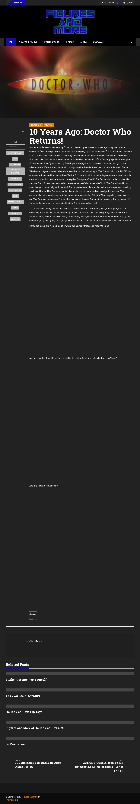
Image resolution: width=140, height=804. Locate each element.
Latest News (108, 2)
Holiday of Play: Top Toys (24, 712)
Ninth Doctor (15, 190)
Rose (15, 196)
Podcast (98, 42)
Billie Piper (15, 165)
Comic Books (52, 42)
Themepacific (12, 800)
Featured (15, 219)
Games (70, 42)
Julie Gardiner (15, 184)
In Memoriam (15, 744)
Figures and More (30, 797)
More (83, 42)
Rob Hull (15, 133)
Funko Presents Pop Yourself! (26, 679)
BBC (15, 159)
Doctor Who (15, 179)
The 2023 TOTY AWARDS (23, 695)
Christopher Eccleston (15, 171)
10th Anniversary (15, 153)
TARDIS (15, 208)
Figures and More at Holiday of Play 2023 (35, 728)
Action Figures (28, 42)
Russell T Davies (15, 202)
